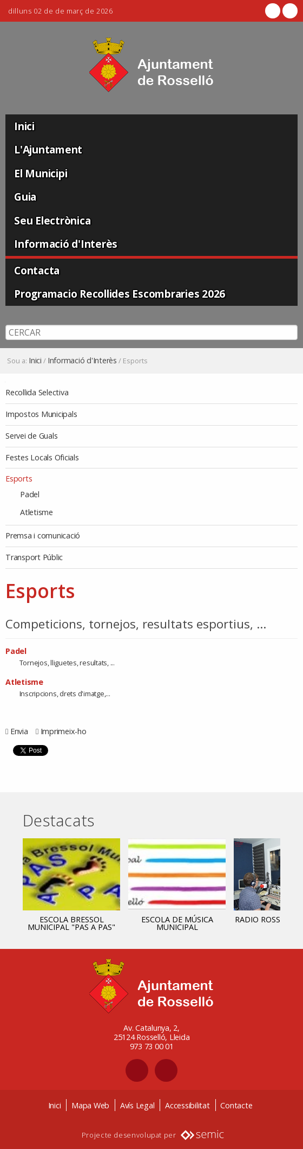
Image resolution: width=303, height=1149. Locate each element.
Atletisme (24, 682)
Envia (19, 731)
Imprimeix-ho (64, 731)
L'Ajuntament (48, 149)
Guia (25, 196)
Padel (16, 651)
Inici (24, 126)
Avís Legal (137, 1105)
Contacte (236, 1105)
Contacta (37, 270)
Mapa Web (90, 1105)
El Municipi (40, 173)
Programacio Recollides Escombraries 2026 (119, 293)
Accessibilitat (187, 1105)
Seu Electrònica (52, 220)
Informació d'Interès (65, 243)
